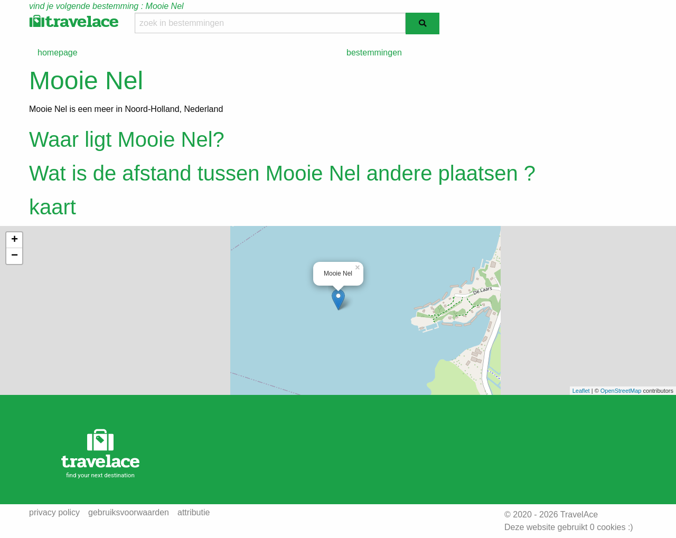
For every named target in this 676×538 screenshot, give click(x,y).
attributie (193, 512)
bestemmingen (374, 52)
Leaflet (581, 391)
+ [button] (14, 240)
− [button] (14, 256)
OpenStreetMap (621, 391)
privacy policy (54, 512)
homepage (57, 52)
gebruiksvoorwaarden (128, 512)
